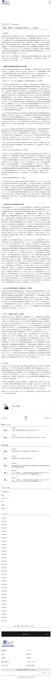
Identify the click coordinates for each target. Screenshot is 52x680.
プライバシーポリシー (32, 661)
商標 (3, 495)
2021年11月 (4, 617)
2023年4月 (4, 574)
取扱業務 (4, 658)
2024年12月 (4, 538)
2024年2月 (4, 557)
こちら (34, 669)
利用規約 (29, 658)
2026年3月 (4, 518)
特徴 (3, 654)
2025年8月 (4, 528)
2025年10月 (4, 524)
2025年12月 (4, 521)
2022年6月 (4, 601)
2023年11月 (4, 567)
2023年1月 (4, 581)
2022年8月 (4, 597)
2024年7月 (4, 547)
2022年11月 (4, 587)
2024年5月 (4, 551)
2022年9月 (4, 594)
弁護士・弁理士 (5, 665)
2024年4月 (4, 554)
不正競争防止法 (5, 491)
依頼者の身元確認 (31, 665)
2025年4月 (4, 534)
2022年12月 (4, 584)
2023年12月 (4, 564)
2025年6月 (4, 531)
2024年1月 (4, 561)
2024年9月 (4, 541)
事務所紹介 (4, 650)
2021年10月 (4, 620)
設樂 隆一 (4, 508)
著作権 (3, 505)
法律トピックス (6, 24)
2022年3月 (4, 610)
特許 (3, 501)
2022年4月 (4, 607)
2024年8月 (4, 544)
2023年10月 (4, 571)
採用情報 (29, 654)
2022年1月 (4, 614)
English (48, 673)
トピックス (8, 626)
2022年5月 (4, 604)
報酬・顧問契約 (5, 661)
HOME (3, 626)
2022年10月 (4, 591)
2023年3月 (4, 577)
